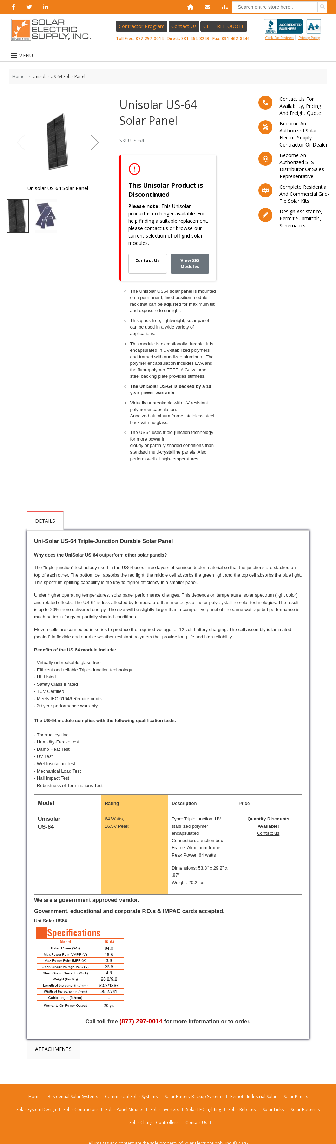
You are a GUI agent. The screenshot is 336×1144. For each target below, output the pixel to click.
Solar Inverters (164, 1096)
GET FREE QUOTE (223, 28)
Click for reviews (292, 32)
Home (18, 83)
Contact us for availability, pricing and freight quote (300, 112)
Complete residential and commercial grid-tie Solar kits (304, 200)
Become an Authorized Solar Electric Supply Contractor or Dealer (303, 140)
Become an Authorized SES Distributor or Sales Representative (301, 172)
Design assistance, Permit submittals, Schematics (300, 224)
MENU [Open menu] (20, 62)
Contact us (268, 840)
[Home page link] (54, 32)
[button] (95, 149)
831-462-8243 (195, 41)
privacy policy (309, 40)
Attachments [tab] (90, 527)
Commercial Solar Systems (131, 1083)
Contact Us (184, 28)
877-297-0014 (150, 41)
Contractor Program (142, 28)
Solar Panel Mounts (124, 1096)
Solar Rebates (242, 1096)
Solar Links (273, 1096)
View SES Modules (189, 270)
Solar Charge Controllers (153, 1109)
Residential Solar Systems (73, 1083)
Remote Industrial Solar (253, 1083)
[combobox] (279, 7)
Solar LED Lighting (203, 1096)
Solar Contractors (80, 1096)
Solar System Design (36, 1096)
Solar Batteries (305, 1096)
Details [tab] (45, 527)
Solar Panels (296, 1083)
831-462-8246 (236, 41)
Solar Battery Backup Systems (194, 1083)
